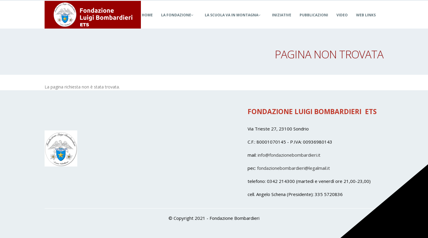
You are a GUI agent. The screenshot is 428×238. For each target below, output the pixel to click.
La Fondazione (177, 21)
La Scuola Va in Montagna (233, 21)
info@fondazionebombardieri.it (289, 155)
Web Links (366, 21)
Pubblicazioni (314, 21)
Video (342, 21)
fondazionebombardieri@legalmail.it (293, 168)
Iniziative (281, 21)
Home (147, 21)
